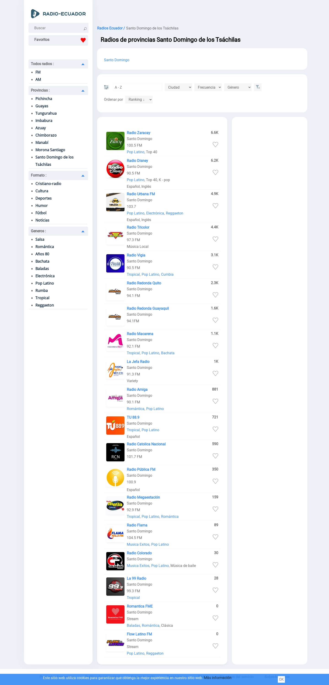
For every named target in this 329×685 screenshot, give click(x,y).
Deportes (43, 198)
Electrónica (45, 275)
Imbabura (43, 120)
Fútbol (40, 212)
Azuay (40, 127)
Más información (217, 678)
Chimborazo (46, 135)
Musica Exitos (138, 544)
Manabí (41, 142)
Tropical (42, 297)
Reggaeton (44, 305)
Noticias (42, 220)
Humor (41, 205)
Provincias (40, 90)
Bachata (42, 261)
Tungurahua (46, 113)
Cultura (41, 190)
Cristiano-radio (48, 183)
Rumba (41, 290)
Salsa (39, 239)
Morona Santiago (50, 149)
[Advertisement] (202, 11)
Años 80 (42, 254)
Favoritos (61, 40)
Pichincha (43, 98)
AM (38, 79)
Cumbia (167, 274)
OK (281, 679)
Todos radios (42, 64)
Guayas (41, 105)
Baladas (42, 268)
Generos (38, 231)
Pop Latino (44, 283)
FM (37, 72)
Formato (38, 175)
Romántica (44, 246)
